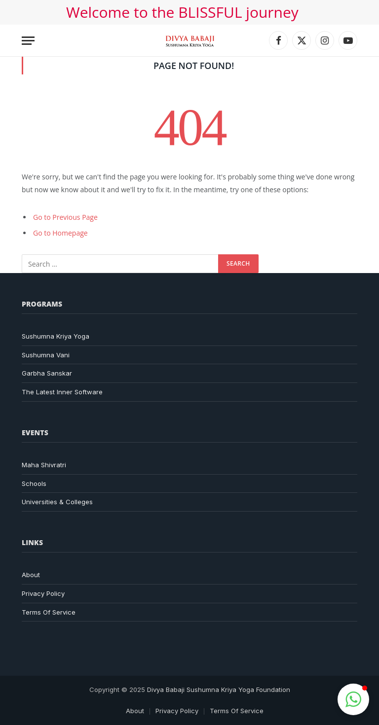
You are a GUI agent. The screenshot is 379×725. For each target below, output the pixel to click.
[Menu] (28, 41)
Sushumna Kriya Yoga (55, 336)
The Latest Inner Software (62, 392)
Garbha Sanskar (47, 373)
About (31, 575)
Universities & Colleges (57, 502)
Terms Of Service (49, 612)
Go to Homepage (60, 233)
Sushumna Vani (46, 355)
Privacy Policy (43, 593)
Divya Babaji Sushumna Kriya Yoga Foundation (218, 689)
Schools (34, 483)
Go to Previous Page (65, 217)
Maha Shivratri (44, 465)
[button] (353, 699)
